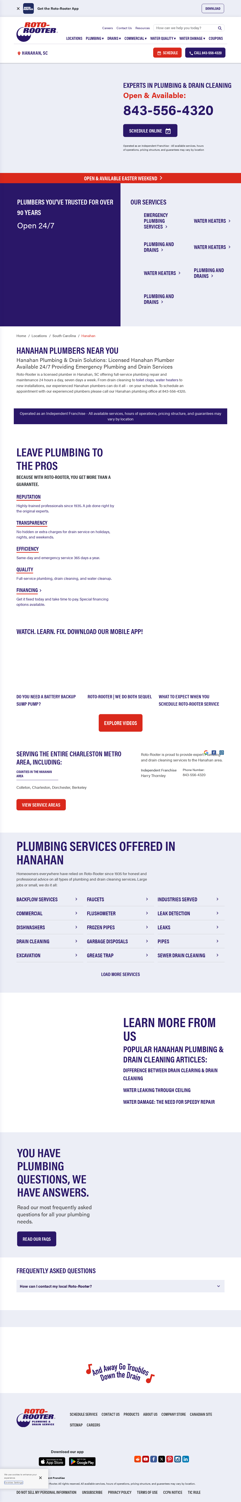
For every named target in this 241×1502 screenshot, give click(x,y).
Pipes (189, 941)
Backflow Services (47, 899)
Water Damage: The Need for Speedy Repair (169, 1101)
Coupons (216, 38)
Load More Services (120, 973)
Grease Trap (118, 955)
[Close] (40, 1478)
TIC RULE (194, 1492)
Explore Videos (120, 723)
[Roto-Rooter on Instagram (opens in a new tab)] (177, 1459)
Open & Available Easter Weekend (124, 178)
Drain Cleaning (47, 941)
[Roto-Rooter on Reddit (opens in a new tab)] (137, 1459)
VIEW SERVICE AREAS (41, 804)
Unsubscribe (92, 1492)
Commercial (136, 38)
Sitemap (76, 1425)
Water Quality (163, 38)
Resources (142, 28)
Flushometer (118, 913)
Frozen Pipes (118, 927)
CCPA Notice (172, 1492)
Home (21, 335)
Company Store (173, 1414)
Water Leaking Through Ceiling (157, 1090)
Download (212, 8)
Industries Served (189, 899)
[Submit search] (220, 27)
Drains (114, 38)
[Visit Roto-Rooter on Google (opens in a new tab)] (206, 752)
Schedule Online (150, 131)
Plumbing (95, 38)
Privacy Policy (119, 1492)
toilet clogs (145, 379)
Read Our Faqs (37, 1238)
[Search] (189, 27)
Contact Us (124, 28)
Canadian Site (201, 1414)
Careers (107, 28)
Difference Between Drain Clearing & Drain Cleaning (170, 1074)
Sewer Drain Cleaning (189, 955)
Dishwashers (47, 927)
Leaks (189, 927)
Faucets (118, 899)
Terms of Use (147, 1492)
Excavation (47, 955)
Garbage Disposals (118, 941)
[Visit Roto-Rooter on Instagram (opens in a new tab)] (221, 752)
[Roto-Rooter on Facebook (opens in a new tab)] (153, 1459)
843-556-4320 (168, 109)
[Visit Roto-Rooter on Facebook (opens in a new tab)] (214, 752)
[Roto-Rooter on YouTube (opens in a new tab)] (145, 1459)
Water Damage (192, 38)
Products (131, 1414)
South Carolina (64, 335)
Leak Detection (189, 913)
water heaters (167, 379)
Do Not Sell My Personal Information (46, 1492)
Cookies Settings (13, 1482)
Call (205, 53)
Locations (74, 38)
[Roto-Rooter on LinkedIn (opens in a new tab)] (185, 1459)
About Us (150, 1414)
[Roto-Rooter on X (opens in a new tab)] (161, 1459)
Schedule (167, 53)
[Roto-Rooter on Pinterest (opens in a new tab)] (169, 1459)
